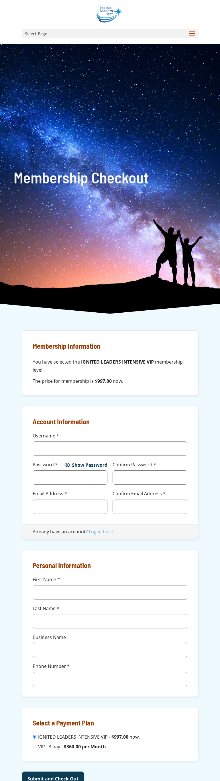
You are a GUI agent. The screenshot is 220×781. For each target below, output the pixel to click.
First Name (46, 579)
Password (45, 465)
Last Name (46, 608)
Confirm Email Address (139, 493)
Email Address (50, 493)
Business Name (49, 637)
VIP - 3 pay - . (72, 746)
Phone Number (51, 666)
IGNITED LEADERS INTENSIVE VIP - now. (89, 737)
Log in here (101, 531)
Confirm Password (134, 465)
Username (46, 436)
